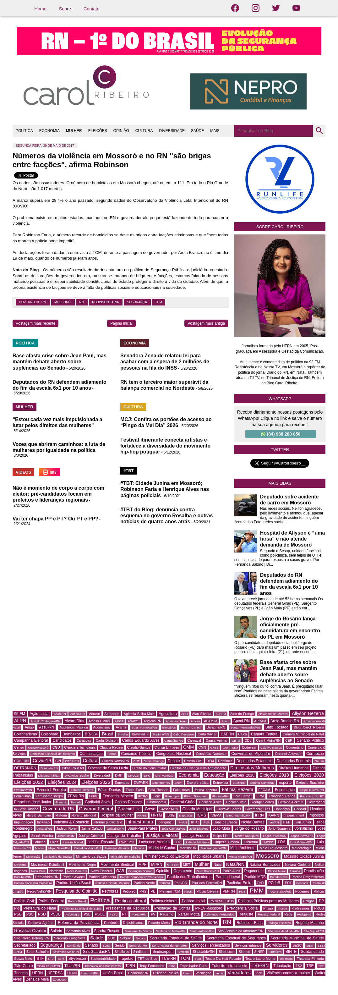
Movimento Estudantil (47, 864)
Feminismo (22, 796)
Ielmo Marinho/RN (238, 815)
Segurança (137, 302)
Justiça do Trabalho (124, 835)
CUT (137, 761)
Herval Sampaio (38, 815)
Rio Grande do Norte (196, 922)
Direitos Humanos (293, 768)
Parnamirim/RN (46, 877)
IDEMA (216, 815)
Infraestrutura (139, 821)
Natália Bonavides (264, 864)
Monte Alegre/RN (240, 856)
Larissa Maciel (73, 842)
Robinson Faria (105, 302)
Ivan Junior (303, 822)
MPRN (156, 864)
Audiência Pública (74, 727)
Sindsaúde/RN (204, 952)
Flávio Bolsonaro (195, 796)
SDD (112, 938)
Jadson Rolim (66, 828)
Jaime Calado (91, 828)
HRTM (156, 815)
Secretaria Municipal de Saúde (297, 938)
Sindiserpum (163, 951)
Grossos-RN (169, 809)
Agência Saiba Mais (139, 714)
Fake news (181, 790)
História (61, 815)
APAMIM (210, 721)
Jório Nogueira (279, 828)
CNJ (235, 747)
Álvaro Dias (74, 721)
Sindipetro (141, 952)
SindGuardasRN (96, 951)
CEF (288, 740)
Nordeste (56, 871)
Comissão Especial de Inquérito (52, 754)
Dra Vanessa (164, 775)
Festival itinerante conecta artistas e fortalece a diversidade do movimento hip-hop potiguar (165, 445)
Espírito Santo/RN (262, 782)
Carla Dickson (106, 740)
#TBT (128, 470)
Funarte (61, 802)
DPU (147, 775)
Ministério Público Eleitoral (166, 856)
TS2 (299, 966)
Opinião (162, 871)
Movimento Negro (82, 864)
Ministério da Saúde (91, 856)
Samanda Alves (78, 931)
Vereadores (239, 972)
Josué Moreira (42, 836)
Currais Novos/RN (115, 761)
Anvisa (195, 721)
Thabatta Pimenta (310, 958)
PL (152, 891)
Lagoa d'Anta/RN (274, 836)
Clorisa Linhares (166, 747)
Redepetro (304, 914)
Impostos (316, 815)
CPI (58, 761)
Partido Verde (144, 883)
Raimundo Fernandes (219, 914)
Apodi (225, 721)
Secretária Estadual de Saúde (176, 938)
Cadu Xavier (207, 734)
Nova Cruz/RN (77, 871)
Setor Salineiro (37, 952)
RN (81, 302)
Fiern (156, 796)
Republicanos (133, 923)
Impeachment (294, 815)
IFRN (259, 815)
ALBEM (221, 714)
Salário (56, 931)
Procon (282, 908)
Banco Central (191, 727)
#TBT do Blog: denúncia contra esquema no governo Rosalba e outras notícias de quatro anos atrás (166, 515)
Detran (319, 761)
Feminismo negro (49, 796)
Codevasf (249, 747)
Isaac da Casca (225, 822)
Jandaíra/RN (115, 828)
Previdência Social (243, 908)
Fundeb (75, 802)
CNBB (214, 747)
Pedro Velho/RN (39, 891)
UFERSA (55, 973)
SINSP (259, 952)
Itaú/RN (274, 822)
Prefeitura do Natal (40, 908)
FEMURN (76, 796)
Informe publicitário (107, 822)
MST (186, 864)
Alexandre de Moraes (272, 714)
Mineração (33, 856)
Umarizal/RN (89, 973)
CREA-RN (72, 761)
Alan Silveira (201, 714)
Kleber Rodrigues (247, 836)
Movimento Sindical (117, 864)
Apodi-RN (241, 721)
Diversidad (102, 775)
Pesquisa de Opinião (76, 890)
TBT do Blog (147, 958)
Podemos (302, 891)
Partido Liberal (228, 877)
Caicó (242, 734)
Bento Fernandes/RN (245, 727)
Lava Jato (126, 842)
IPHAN (182, 822)
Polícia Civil (24, 901)
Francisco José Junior (32, 802)
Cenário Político (310, 740)
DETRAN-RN (25, 768)
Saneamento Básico (138, 931)
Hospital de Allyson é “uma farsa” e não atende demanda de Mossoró (292, 538)
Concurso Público (136, 753)
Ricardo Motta (159, 923)
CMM (188, 747)
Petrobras (110, 891)
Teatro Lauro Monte (260, 958)
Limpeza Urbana (226, 842)
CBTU (236, 740)
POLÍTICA (24, 131)
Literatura (251, 842)
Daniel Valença (154, 761)
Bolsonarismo (25, 734)
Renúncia (111, 923)
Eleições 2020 (309, 775)
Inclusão (43, 822)
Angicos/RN (152, 721)
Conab (111, 754)
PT (124, 914)
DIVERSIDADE (172, 131)
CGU (56, 747)
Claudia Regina (111, 747)
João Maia (221, 828)
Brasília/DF (140, 734)
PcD (260, 883)
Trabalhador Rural (193, 966)
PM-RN (228, 891)
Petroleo (129, 891)
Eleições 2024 (62, 782)
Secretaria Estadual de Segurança (236, 938)
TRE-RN (260, 965)
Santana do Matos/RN (171, 931)
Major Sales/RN (59, 848)
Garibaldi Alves (97, 802)
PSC (29, 914)
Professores (301, 908)
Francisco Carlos (282, 796)
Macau (39, 848)
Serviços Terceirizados (211, 945)
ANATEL (133, 721)
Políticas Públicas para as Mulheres (268, 901)
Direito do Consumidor (149, 768)
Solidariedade (312, 951)
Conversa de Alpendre (250, 753)
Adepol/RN (77, 714)
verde (219, 973)
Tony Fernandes (151, 966)
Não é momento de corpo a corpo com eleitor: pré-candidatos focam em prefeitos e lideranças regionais (58, 494)
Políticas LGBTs (222, 901)
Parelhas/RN (22, 877)
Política (100, 900)
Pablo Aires (231, 871)
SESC (297, 945)
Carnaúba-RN (173, 740)
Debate (174, 761)
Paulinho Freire (239, 883)
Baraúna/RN (215, 727)
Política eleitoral (163, 901)
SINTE (291, 951)
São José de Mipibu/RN (283, 931)
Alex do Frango (242, 714)
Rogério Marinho (310, 923)
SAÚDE (197, 131)
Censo (19, 747)
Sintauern (275, 952)
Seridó (120, 945)
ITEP (287, 822)
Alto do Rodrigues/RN (45, 721)
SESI (309, 945)
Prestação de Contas (172, 908)
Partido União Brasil (73, 883)
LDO (177, 842)
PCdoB (274, 883)
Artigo (29, 727)
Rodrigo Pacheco (279, 923)
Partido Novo (279, 877)
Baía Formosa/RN (144, 727)
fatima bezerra (206, 790)
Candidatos (62, 740)
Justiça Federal (196, 835)
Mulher (202, 864)
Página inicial (121, 323)
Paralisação (314, 871)
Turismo (21, 973)
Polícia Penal (77, 901)
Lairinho (39, 842)
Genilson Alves (210, 802)
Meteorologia (301, 848)
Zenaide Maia (37, 979)
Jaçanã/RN (44, 828)
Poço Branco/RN (280, 891)
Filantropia (172, 796)
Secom (140, 938)
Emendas (122, 782)
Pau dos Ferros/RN (207, 883)
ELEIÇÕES (97, 131)
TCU (198, 958)
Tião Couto (23, 966)
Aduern (94, 714)
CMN (202, 747)
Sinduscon (226, 952)
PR (16, 908)
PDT (288, 883)
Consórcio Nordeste (211, 754)
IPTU (195, 822)
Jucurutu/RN (65, 836)
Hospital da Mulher (117, 815)
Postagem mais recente (35, 323)
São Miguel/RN (313, 931)
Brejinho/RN (161, 734)
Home (40, 8)
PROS (319, 908)
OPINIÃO (121, 131)
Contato (91, 8)
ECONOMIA (49, 131)
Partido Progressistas (308, 877)
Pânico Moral (277, 871)
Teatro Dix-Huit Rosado (223, 958)
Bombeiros (71, 734)
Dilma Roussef (73, 768)
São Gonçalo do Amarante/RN (241, 931)
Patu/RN (180, 883)
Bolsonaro (49, 734)
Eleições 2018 (274, 775)
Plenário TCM (170, 891)
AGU (184, 714)
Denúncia (225, 761)
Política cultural (130, 900)
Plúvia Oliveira (207, 891)
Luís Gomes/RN (301, 842)
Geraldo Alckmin (290, 802)
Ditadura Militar (49, 775)
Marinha (138, 848)
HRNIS (142, 815)
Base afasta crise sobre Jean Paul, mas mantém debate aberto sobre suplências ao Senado (59, 361)
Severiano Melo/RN (66, 952)
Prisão (268, 908)
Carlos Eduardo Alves (141, 740)
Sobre (65, 8)
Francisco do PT (312, 796)
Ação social (39, 714)
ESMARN (238, 782)
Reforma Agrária (40, 923)
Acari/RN (60, 714)
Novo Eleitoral (101, 871)
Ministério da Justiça (58, 856)
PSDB (56, 914)
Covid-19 (42, 760)
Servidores (277, 945)
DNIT (119, 775)
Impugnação (23, 822)
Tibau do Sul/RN (48, 966)
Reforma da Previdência (78, 923)
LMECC (268, 842)
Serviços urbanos (248, 945)
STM (61, 958)
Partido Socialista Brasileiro (33, 883)
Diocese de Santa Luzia (108, 768)
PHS (142, 891)
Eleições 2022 (28, 782)
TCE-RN (168, 958)
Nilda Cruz (38, 871)
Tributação (282, 966)
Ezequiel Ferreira (51, 790)
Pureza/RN (139, 914)
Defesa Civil (193, 761)
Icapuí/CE (185, 815)
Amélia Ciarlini (100, 721)
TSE (309, 966)
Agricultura (168, 714)
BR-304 (91, 734)
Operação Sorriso (140, 871)
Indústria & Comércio (71, 822)
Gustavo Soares (228, 809)
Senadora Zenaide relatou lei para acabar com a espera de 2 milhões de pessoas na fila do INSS (164, 361)
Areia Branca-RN (284, 721)
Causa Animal (216, 740)
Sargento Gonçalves (69, 938)
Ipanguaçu (165, 822)
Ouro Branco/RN (207, 871)
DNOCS (133, 775)
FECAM (264, 790)
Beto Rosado (276, 727)
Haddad (300, 809)
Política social (193, 901)
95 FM (19, 714)
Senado (91, 945)
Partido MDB (255, 877)
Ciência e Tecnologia (79, 747)
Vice (258, 973)
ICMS (201, 815)
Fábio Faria (135, 790)
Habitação (282, 809)
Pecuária (302, 883)
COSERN (21, 761)
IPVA (206, 822)
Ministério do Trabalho (125, 856)
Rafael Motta (189, 914)
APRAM (260, 721)
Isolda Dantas (252, 822)
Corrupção (315, 753)
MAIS (214, 131)
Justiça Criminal (91, 836)
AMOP (119, 721)
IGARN (273, 815)
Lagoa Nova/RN (302, 836)
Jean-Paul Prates (142, 828)
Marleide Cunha (161, 848)
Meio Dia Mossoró (273, 848)
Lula (320, 842)
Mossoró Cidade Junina (304, 856)
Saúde (96, 937)
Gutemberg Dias (257, 809)
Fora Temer (242, 796)
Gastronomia (156, 802)
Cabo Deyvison (183, 734)
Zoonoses (59, 979)
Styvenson (77, 958)
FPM (260, 796)
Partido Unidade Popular (112, 883)
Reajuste (245, 914)
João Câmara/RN (173, 828)
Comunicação (90, 753)
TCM (158, 302)
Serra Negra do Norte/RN (170, 945)
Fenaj (93, 796)
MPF (142, 864)
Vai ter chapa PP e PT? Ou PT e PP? (55, 518)
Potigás (308, 901)
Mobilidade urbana (208, 856)
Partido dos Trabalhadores (189, 877)
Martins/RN (188, 848)
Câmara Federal (264, 734)
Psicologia (72, 914)
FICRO (143, 796)
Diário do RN (49, 768)
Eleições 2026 (95, 782)
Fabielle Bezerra (82, 790)
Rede (288, 914)
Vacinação (203, 973)
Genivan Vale (236, 802)
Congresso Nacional (173, 753)
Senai (107, 945)
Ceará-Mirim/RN (268, 740)
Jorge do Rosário (249, 828)
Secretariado (24, 945)
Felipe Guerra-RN (311, 790)
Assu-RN (46, 727)
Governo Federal (96, 808)
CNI (225, 747)
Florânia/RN (220, 796)
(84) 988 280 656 (281, 434)
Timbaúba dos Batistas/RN (102, 966)
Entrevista (220, 782)
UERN (37, 973)
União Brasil (113, 973)
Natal (217, 864)
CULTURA (144, 131)
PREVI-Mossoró (208, 908)
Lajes (54, 842)
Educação (214, 775)
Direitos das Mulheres (252, 767)
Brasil (107, 733)
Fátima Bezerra (237, 789)
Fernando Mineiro (118, 796)
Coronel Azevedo (288, 754)
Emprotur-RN (161, 782)
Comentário (294, 747)
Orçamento (182, 871)
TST (321, 966)
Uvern (187, 973)
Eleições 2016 (242, 775)
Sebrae (125, 938)
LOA (281, 842)
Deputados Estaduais (254, 761)
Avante (121, 727)
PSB (18, 914)
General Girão (182, 802)
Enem (178, 782)
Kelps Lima (222, 836)
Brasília (123, 734)
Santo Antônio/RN (201, 931)
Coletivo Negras (271, 747)
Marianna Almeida (117, 848)
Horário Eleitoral (83, 815)
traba (172, 966)
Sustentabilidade (103, 958)
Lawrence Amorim (154, 842)
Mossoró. (20, 864)
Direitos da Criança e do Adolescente (198, 768)
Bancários (169, 727)
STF (40, 958)
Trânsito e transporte (229, 966)
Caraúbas (83, 740)
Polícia (319, 891)
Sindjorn (183, 952)
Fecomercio (285, 790)
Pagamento (254, 871)
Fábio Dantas (109, 790)
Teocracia (286, 958)
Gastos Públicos (128, 802)
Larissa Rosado (100, 842)
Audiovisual (102, 727)
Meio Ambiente (242, 848)
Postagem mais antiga (206, 323)
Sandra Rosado (107, 931)
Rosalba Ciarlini (30, 930)
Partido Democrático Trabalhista (141, 877)
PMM (257, 890)
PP (321, 901)
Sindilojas (122, 952)
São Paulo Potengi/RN (31, 938)
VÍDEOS (23, 472)
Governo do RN (33, 302)
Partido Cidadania (102, 877)
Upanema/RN (138, 973)
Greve (150, 809)
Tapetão (127, 958)
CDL (248, 740)
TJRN (130, 966)
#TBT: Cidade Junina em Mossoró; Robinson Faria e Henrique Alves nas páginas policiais (164, 489)
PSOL (100, 914)
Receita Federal (269, 914)
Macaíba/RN (22, 848)
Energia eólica (198, 782)
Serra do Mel (138, 945)
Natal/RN (235, 864)
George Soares (262, 802)
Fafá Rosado (158, 790)
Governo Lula (129, 809)
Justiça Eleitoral (162, 835)
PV (153, 914)
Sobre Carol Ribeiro (280, 226)
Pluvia (188, 891)
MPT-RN (173, 864)
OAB (120, 871)
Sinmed (244, 952)
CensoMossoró (38, 747)
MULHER (74, 131)
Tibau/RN (72, 966)
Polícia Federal (51, 901)
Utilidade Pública (166, 973)
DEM (210, 761)
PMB (242, 891)
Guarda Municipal (197, 809)
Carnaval (194, 740)
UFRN (72, 973)
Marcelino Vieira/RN (87, 848)
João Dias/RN (198, 828)
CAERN (227, 734)
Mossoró (63, 302)
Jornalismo (304, 828)
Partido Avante (73, 877)
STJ (50, 958)
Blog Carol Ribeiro (309, 727)
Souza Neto (23, 958)
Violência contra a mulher (288, 973)
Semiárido (73, 945)
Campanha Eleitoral (31, 740)
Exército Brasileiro (310, 782)
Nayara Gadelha (297, 864)
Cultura (90, 760)
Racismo (166, 914)
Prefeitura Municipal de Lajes (81, 908)
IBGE (170, 815)
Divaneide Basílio (76, 775)
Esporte (285, 782)
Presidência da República (127, 908)
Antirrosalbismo (176, 721)
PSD (42, 914)
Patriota (165, 883)
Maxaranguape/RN (213, 848)
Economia (188, 775)
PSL (87, 914)
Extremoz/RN (23, 790)
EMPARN (141, 782)
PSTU (114, 914)
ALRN (20, 720)
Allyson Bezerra (308, 713)
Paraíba (295, 871)
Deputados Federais (294, 761)
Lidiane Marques (197, 842)
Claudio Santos (138, 747)
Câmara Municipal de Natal (303, 734)
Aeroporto (111, 714)
